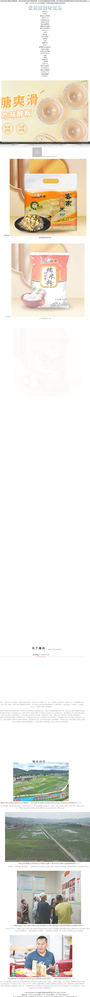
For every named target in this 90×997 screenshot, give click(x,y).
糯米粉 (45, 34)
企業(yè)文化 (45, 22)
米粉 (45, 32)
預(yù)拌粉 (45, 36)
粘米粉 (45, 38)
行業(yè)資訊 (45, 49)
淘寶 (45, 57)
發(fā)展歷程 (45, 24)
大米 (45, 41)
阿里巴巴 (45, 59)
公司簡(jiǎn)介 (45, 20)
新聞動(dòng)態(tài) (45, 47)
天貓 (45, 55)
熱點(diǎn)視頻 (45, 26)
